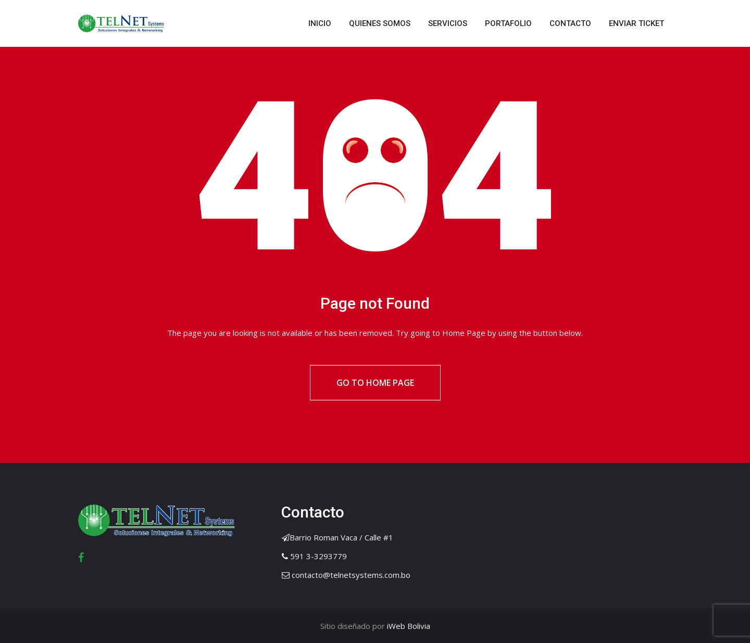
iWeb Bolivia (407, 626)
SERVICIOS (447, 23)
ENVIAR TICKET (636, 23)
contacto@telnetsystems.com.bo (351, 575)
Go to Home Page (375, 382)
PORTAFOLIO (508, 23)
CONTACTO (570, 23)
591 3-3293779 (318, 556)
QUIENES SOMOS (379, 23)
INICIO (319, 23)
